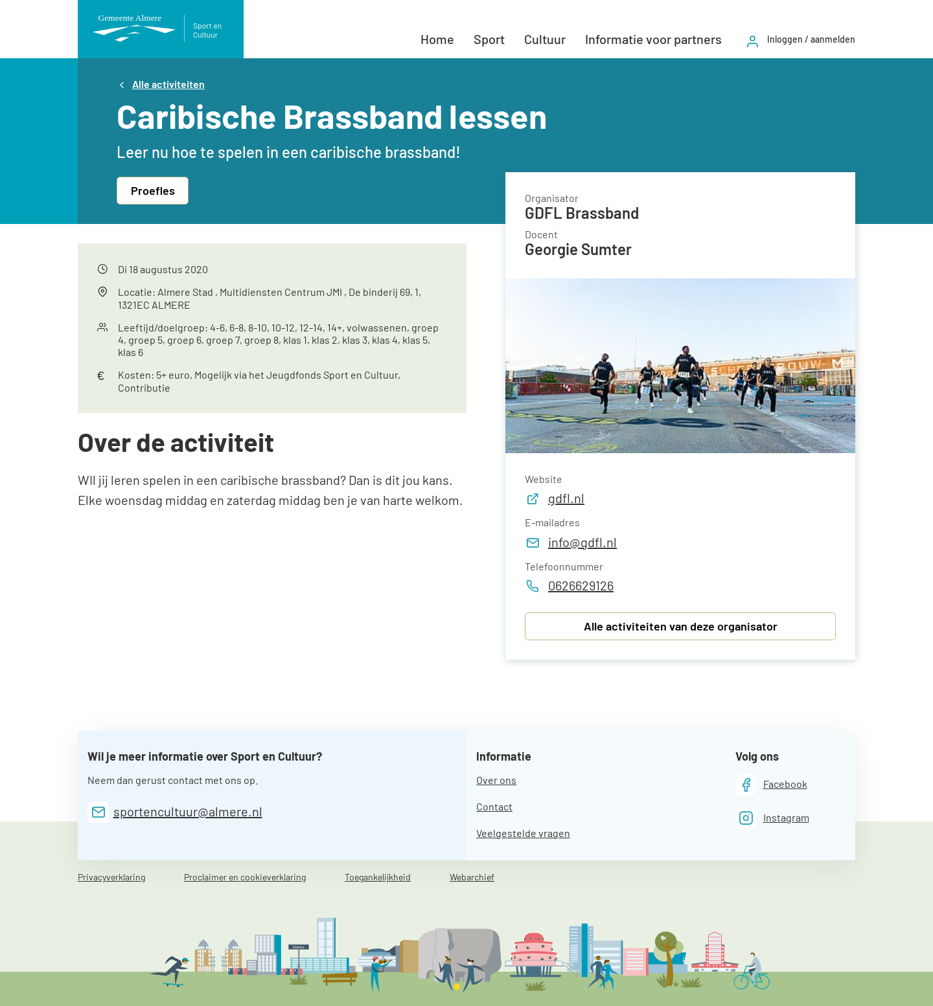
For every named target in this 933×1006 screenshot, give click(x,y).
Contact (494, 806)
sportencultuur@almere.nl (187, 811)
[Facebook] (771, 785)
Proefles (153, 190)
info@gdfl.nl (571, 542)
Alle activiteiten (168, 84)
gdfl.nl (554, 498)
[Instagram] (772, 818)
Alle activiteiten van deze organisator (681, 626)
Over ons (496, 780)
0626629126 (569, 585)
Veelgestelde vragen (523, 833)
